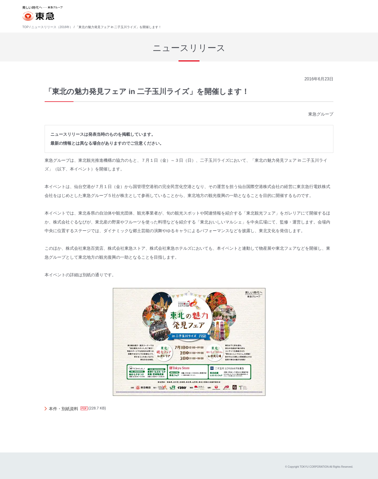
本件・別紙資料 (63, 409)
